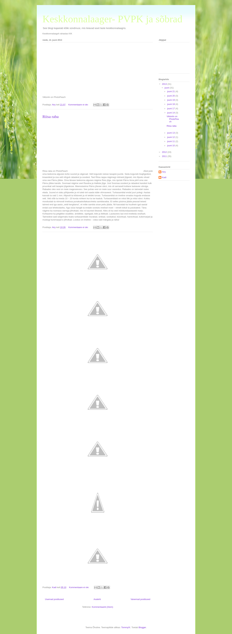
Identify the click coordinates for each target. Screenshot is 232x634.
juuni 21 (171, 91)
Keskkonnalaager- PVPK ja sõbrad (112, 18)
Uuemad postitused (54, 599)
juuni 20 (171, 95)
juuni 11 (171, 141)
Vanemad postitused (140, 599)
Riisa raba (50, 116)
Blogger (142, 627)
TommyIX (125, 627)
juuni (167, 87)
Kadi (164, 177)
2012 (164, 152)
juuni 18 (171, 104)
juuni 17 (171, 108)
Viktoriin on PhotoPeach (173, 119)
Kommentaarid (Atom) (102, 607)
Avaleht (97, 599)
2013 (164, 84)
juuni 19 (171, 100)
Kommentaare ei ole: (78, 104)
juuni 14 (171, 112)
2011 (164, 156)
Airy (164, 172)
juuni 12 (171, 137)
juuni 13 (171, 133)
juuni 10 (171, 145)
